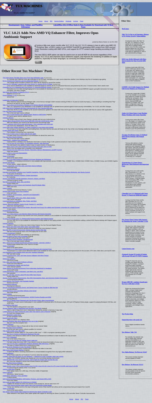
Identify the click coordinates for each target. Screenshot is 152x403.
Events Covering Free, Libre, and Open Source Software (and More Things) (26, 255)
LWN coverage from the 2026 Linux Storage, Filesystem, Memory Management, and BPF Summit (32, 150)
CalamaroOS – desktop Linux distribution (15, 140)
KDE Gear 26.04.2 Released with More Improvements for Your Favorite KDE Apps (134, 60)
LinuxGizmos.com (128, 249)
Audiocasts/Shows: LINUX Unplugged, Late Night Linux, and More (23, 271)
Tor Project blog (127, 314)
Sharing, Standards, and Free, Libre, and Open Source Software (22, 166)
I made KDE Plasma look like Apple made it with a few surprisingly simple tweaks (27, 385)
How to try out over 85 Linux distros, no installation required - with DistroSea (26, 143)
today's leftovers (8, 372)
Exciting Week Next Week (10, 130)
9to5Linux (125, 29)
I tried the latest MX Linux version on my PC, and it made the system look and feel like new (30, 359)
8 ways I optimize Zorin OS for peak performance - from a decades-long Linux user (28, 124)
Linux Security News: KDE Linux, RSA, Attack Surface (19, 198)
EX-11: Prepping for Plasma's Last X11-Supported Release (21, 81)
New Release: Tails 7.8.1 (129, 332)
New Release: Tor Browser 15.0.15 (132, 364)
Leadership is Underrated (10, 100)
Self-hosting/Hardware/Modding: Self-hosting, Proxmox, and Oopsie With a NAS (27, 379)
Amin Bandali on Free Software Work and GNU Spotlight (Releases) (23, 252)
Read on (38, 62)
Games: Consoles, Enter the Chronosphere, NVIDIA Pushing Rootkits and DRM (27, 297)
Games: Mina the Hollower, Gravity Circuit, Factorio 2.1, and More (23, 204)
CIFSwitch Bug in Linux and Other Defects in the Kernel (19, 291)
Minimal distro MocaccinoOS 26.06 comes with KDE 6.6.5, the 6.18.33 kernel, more (28, 121)
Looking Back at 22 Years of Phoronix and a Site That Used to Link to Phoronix (26, 311)
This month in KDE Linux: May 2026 (14, 331)
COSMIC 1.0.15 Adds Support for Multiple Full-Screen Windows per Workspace (135, 88)
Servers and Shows (9, 162)
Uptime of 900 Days (9, 369)
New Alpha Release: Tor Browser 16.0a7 (134, 352)
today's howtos (7, 188)
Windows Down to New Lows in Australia (15, 236)
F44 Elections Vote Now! (10, 305)
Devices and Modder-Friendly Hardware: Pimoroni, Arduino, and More (24, 178)
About (46, 21)
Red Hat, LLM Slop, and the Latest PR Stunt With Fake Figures (22, 275)
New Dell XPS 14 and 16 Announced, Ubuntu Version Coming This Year (24, 230)
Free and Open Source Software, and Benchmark (18, 239)
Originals (68, 21)
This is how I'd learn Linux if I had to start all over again (19, 134)
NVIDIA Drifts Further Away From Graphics (16, 191)
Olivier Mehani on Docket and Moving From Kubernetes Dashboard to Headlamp (27, 268)
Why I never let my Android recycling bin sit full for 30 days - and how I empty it (26, 243)
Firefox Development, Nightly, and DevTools (16, 265)
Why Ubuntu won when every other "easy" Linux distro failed (21, 227)
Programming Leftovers (10, 210)
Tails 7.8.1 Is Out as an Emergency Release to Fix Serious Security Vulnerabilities (135, 35)
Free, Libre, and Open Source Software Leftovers (18, 262)
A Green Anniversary (9, 233)
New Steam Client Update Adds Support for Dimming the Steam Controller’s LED (135, 220)
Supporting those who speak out (132, 320)
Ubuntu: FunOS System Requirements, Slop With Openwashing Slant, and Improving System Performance (35, 278)
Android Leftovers (8, 118)
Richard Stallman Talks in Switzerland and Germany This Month (22, 308)
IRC (51, 21)
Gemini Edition (59, 21)
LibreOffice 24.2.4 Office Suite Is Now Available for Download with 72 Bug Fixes (83, 26)
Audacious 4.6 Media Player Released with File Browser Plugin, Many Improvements (28, 300)
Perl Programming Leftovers (11, 169)
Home (40, 21)
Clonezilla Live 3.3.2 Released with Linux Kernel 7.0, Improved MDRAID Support (135, 194)
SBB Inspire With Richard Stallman (13, 350)
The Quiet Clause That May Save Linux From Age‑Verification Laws (23, 78)
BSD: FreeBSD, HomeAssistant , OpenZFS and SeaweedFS (21, 194)
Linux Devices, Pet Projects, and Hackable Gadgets (18, 281)
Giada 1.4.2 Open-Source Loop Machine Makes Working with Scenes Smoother (134, 114)
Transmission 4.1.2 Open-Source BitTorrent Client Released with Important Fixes (135, 164)
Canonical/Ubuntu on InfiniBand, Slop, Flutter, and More (20, 201)
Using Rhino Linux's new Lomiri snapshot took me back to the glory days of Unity (27, 146)
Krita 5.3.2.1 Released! (10, 337)
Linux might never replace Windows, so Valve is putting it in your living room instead (28, 127)
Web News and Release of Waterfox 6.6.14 (16, 92)
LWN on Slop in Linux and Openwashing (15, 153)
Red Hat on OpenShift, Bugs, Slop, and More (16, 182)
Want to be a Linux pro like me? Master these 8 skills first (20, 340)
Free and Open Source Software (12, 111)
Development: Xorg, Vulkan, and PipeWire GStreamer (26, 26)
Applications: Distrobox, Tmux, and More (15, 376)
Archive (75, 21)
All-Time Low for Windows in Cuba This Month (17, 347)
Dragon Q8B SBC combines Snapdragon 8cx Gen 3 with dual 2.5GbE (134, 283)
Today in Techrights (8, 156)
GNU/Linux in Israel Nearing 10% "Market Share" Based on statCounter (24, 114)
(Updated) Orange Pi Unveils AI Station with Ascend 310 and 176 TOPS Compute (135, 255)
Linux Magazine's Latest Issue (12, 315)
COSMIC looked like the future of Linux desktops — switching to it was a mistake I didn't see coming (33, 356)
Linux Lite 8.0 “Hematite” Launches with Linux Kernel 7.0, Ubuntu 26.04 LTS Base (27, 84)
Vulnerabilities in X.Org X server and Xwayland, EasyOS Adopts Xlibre (24, 185)
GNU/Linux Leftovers (9, 259)
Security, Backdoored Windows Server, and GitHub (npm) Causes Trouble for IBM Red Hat (30, 287)
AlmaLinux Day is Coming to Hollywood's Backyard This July (21, 334)
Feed (81, 21)
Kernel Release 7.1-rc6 (10, 95)
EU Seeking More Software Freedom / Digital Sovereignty (20, 175)
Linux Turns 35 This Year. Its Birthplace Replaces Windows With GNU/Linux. (26, 343)
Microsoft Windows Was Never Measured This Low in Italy (20, 321)
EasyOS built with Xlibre (10, 318)
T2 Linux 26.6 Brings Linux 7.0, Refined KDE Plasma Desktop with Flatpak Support (134, 136)
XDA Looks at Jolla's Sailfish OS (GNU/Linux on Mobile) (20, 382)
